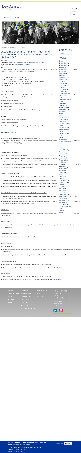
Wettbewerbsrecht (28, 308)
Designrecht (25, 296)
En (76, 8)
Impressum (57, 301)
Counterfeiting (64, 79)
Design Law (63, 83)
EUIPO (61, 97)
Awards (11, 296)
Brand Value (40, 63)
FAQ (60, 115)
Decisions (62, 81)
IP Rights (62, 164)
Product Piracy (64, 182)
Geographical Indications (63, 121)
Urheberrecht (26, 299)
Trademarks (31, 63)
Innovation (62, 148)
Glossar (40, 296)
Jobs (9, 305)
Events (61, 113)
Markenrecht (9, 65)
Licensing (62, 166)
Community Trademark (63, 74)
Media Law (62, 172)
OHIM (61, 174)
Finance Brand (64, 117)
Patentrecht (25, 305)
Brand (61, 61)
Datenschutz (58, 303)
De (72, 8)
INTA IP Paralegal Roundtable (64, 151)
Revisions (15, 18)
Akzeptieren (59, 444)
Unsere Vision (13, 293)
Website (64, 255)
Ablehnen (68, 444)
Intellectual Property (63, 155)
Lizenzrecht (25, 302)
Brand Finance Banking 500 (64, 66)
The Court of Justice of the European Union (64, 192)
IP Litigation (63, 162)
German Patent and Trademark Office (64, 130)
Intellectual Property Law (63, 159)
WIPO (61, 212)
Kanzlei (10, 290)
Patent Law (62, 176)
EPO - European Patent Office (64, 94)
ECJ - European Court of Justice (64, 90)
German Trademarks (63, 139)
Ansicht (6, 18)
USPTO (61, 210)
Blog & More (42, 290)
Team (10, 302)
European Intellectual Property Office (64, 105)
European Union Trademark (64, 110)
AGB (55, 306)
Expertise (24, 290)
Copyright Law (64, 77)
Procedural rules (64, 180)
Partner (11, 299)
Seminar (12, 63)
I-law (60, 146)
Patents (61, 178)
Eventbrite (13, 132)
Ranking (62, 184)
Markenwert (19, 65)
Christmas (62, 71)
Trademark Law (21, 63)
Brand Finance (64, 63)
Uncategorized (64, 204)
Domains (62, 87)
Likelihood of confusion (63, 169)
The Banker (63, 188)
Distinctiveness (64, 85)
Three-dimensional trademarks (65, 197)
